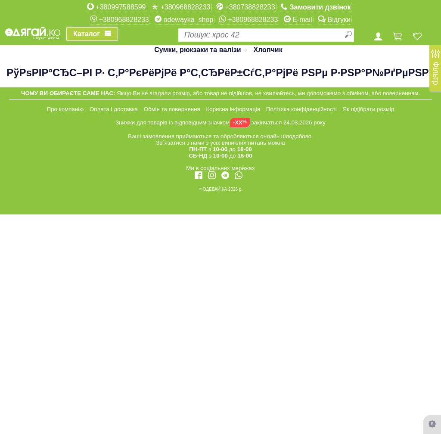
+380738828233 (245, 7)
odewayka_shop (184, 19)
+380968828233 (181, 7)
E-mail (298, 19)
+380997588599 (116, 7)
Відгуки (334, 19)
